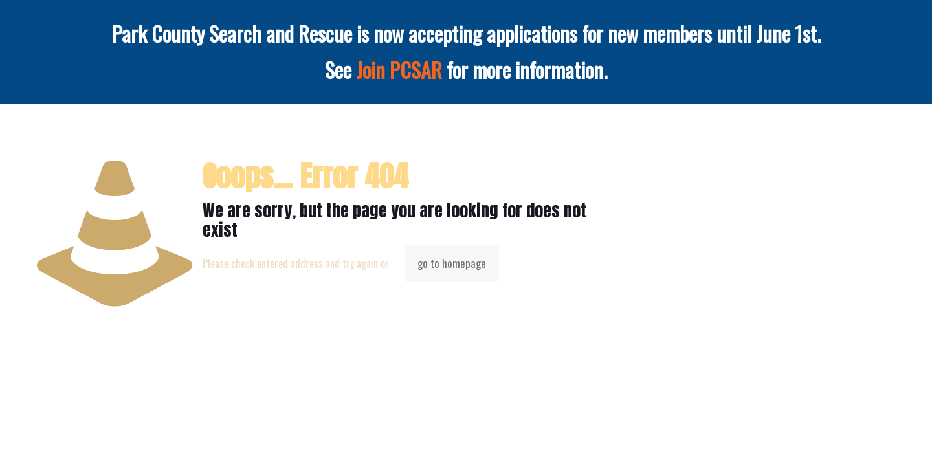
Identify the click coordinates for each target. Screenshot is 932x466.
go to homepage (451, 263)
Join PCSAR (399, 69)
